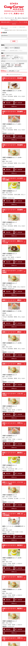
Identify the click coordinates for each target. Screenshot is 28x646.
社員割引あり (10, 66)
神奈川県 (24, 30)
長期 (9, 65)
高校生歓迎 (21, 63)
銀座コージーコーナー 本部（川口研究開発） (12, 514)
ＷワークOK (18, 65)
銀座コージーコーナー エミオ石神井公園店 (12, 179)
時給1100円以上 (18, 66)
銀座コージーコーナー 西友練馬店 (12, 78)
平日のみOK (4, 68)
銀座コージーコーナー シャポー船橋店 (12, 271)
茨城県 (10, 30)
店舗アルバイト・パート (12, 55)
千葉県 (17, 30)
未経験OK (8, 63)
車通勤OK (3, 66)
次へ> (20, 74)
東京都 (20, 30)
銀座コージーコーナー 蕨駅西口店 (12, 453)
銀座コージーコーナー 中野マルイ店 (12, 423)
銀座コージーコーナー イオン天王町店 (12, 394)
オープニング (14, 63)
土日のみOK (4, 65)
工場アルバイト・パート (7, 57)
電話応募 (8, 102)
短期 (12, 65)
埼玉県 (14, 30)
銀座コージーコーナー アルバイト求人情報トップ (9, 27)
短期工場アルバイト (6, 58)
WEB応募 (20, 102)
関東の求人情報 (22, 27)
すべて (3, 55)
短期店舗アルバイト (18, 57)
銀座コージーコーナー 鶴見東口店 (12, 546)
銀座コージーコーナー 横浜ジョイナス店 (12, 241)
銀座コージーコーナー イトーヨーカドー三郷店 (12, 483)
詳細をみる (14, 106)
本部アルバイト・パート (17, 58)
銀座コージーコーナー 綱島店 (11, 300)
